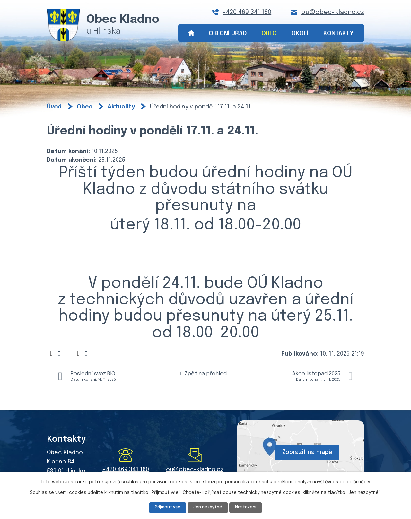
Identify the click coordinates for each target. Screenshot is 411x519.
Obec (268, 33)
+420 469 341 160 (247, 12)
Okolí (300, 33)
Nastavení (248, 507)
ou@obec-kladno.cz (332, 12)
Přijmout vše (165, 507)
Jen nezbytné (208, 507)
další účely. (359, 481)
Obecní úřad (228, 33)
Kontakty (338, 33)
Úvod (191, 33)
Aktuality (121, 107)
